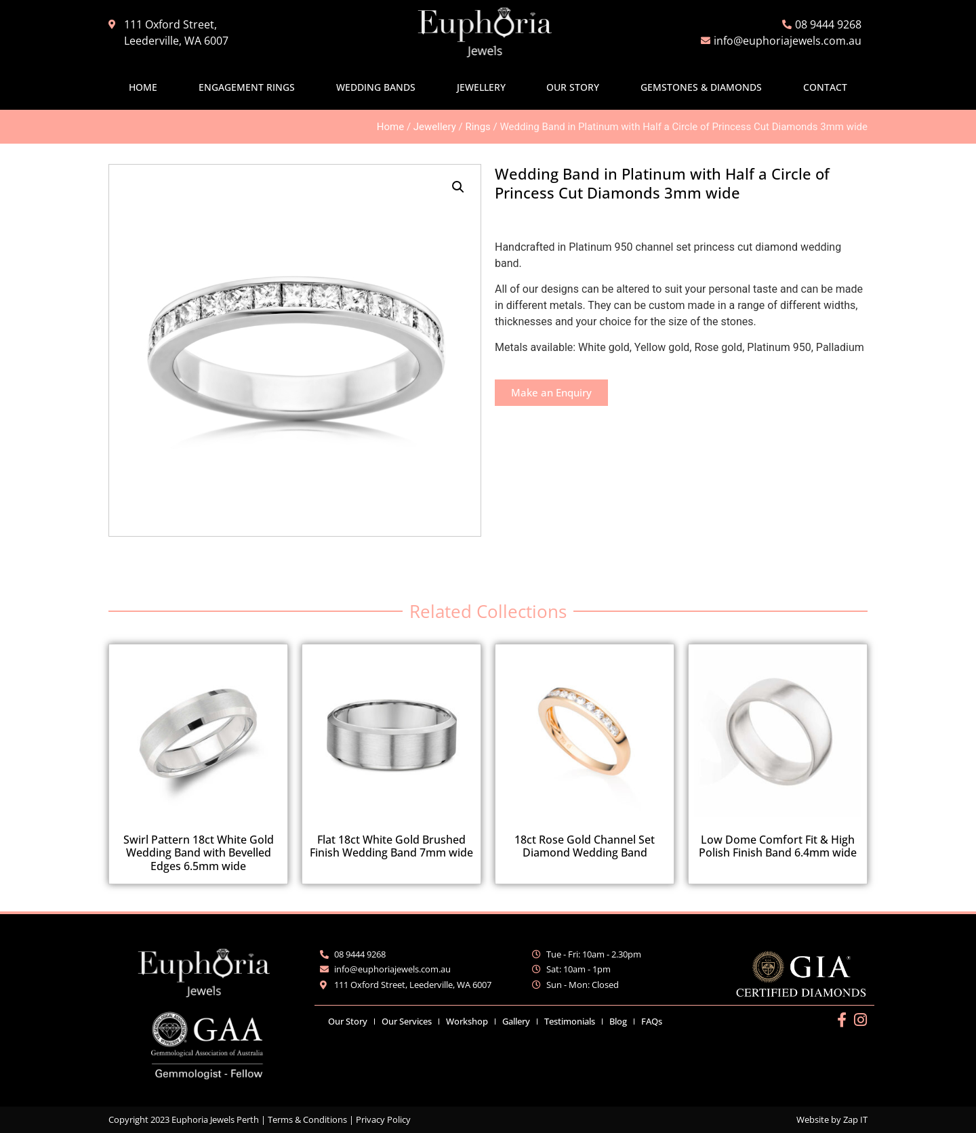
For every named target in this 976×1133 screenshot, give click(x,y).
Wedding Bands (375, 87)
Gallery (516, 1021)
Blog (618, 1021)
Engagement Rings (247, 87)
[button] (458, 187)
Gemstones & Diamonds (701, 87)
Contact (825, 87)
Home (143, 87)
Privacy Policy (383, 1119)
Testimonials (569, 1021)
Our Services (407, 1021)
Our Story (572, 87)
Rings (477, 127)
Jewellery (481, 87)
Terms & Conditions (307, 1119)
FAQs (651, 1021)
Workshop (467, 1021)
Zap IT (855, 1119)
